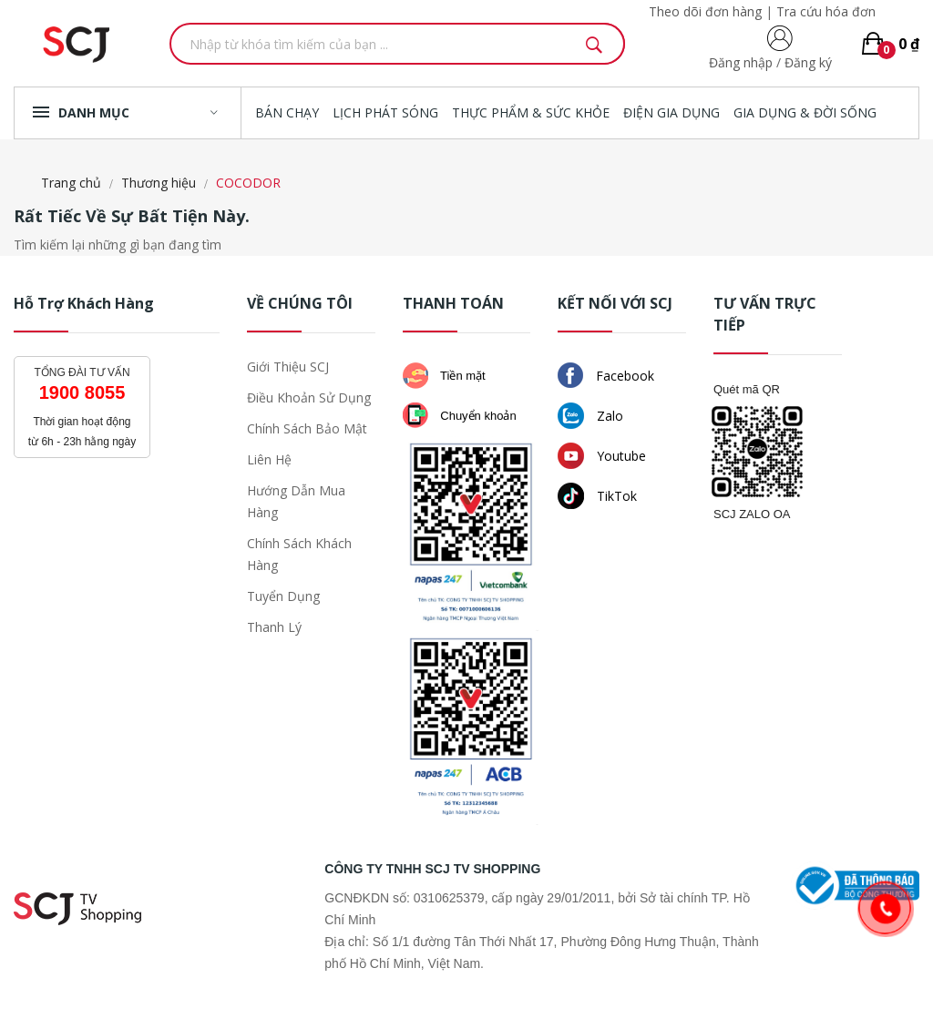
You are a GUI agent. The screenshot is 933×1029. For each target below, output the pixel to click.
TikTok (597, 496)
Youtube (602, 456)
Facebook (606, 375)
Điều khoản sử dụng (309, 397)
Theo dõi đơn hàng (705, 11)
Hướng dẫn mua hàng (296, 501)
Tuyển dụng (283, 596)
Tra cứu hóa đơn (826, 11)
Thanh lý (274, 627)
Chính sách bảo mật (307, 428)
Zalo (590, 415)
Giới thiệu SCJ (288, 366)
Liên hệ (269, 459)
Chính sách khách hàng (299, 554)
